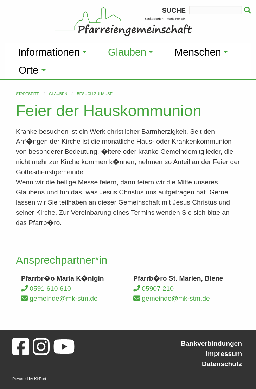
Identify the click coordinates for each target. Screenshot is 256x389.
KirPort (40, 379)
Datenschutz (222, 364)
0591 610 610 (46, 288)
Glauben (58, 94)
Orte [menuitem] (28, 70)
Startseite (27, 94)
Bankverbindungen (211, 343)
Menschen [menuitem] (197, 52)
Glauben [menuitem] (127, 52)
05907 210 (153, 288)
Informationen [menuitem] (49, 52)
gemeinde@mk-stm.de (59, 298)
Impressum (224, 353)
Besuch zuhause (95, 94)
